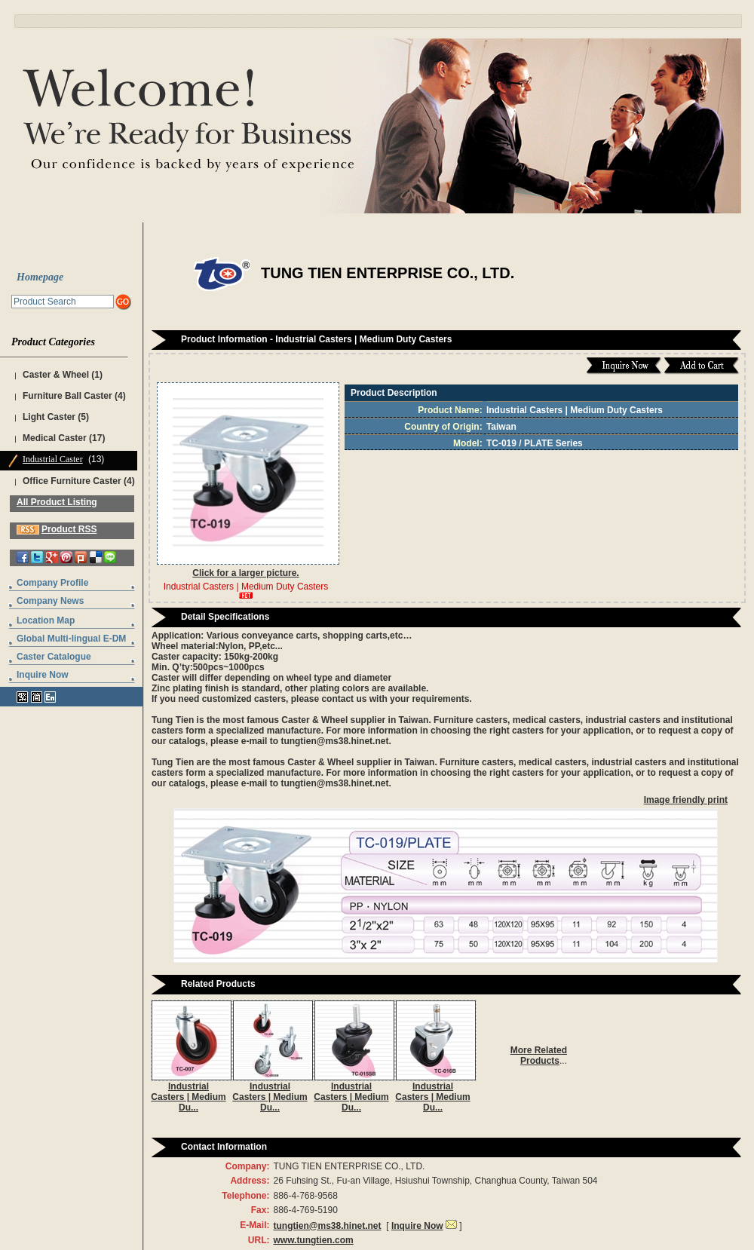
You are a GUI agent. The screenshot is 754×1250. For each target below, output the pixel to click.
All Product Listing (57, 502)
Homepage (40, 277)
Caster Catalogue (54, 656)
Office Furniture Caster (72, 481)
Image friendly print (686, 800)
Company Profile (52, 583)
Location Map (46, 620)
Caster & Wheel (56, 374)
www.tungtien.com (313, 1240)
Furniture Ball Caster (67, 396)
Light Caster (49, 417)
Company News (50, 601)
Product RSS (69, 529)
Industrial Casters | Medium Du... (188, 1097)
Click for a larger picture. (245, 573)
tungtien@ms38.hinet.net (327, 1226)
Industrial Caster (53, 459)
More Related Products (538, 1055)
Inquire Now (43, 674)
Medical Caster (55, 438)
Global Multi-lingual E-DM (71, 638)
